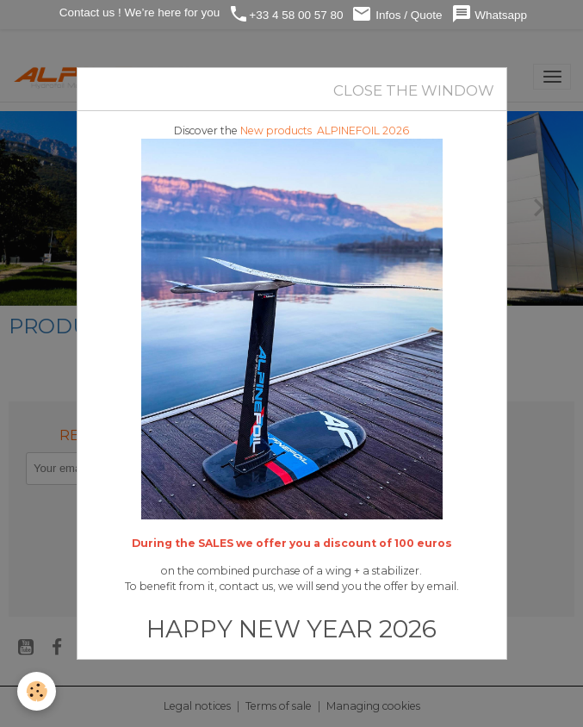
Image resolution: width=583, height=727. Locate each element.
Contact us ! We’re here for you (138, 12)
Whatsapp (489, 14)
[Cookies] (36, 691)
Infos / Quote (396, 14)
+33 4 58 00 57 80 (285, 14)
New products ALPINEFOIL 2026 (324, 130)
